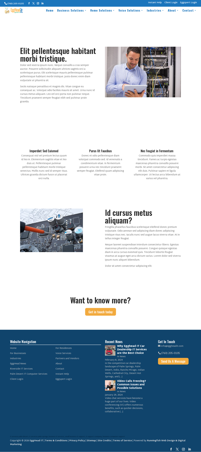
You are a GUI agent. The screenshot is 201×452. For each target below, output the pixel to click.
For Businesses (18, 353)
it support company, (94, 436)
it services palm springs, (39, 436)
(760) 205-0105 (15, 4)
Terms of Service (122, 441)
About (172, 10)
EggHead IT (36, 441)
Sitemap (91, 441)
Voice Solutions (129, 10)
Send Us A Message (174, 361)
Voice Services (63, 353)
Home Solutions (101, 10)
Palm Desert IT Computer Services (28, 374)
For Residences (64, 348)
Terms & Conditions (56, 441)
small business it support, (75, 436)
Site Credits (104, 441)
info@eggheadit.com (172, 346)
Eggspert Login (188, 3)
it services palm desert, (19, 436)
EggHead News (18, 364)
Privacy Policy (77, 441)
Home (50, 10)
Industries (154, 10)
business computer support (114, 436)
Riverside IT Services (21, 369)
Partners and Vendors (67, 359)
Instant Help (155, 3)
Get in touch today (100, 311)
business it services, (57, 436)
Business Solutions (70, 10)
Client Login (170, 3)
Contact (188, 10)
